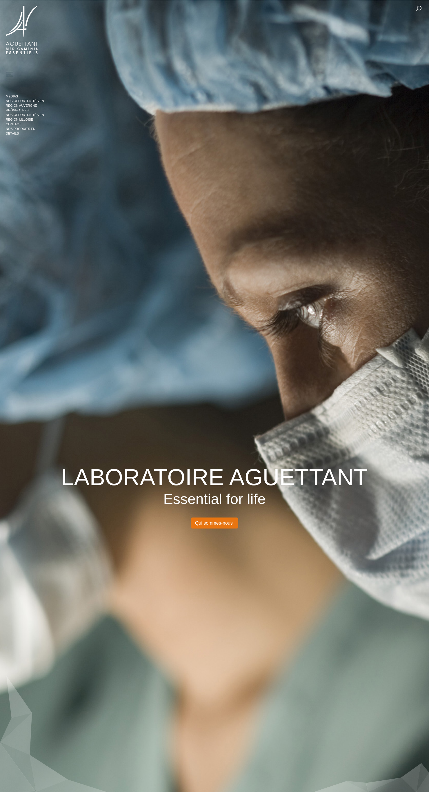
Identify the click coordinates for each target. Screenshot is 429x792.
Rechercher (419, 9)
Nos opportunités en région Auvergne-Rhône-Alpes (25, 105)
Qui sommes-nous (214, 522)
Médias (12, 96)
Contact (13, 124)
